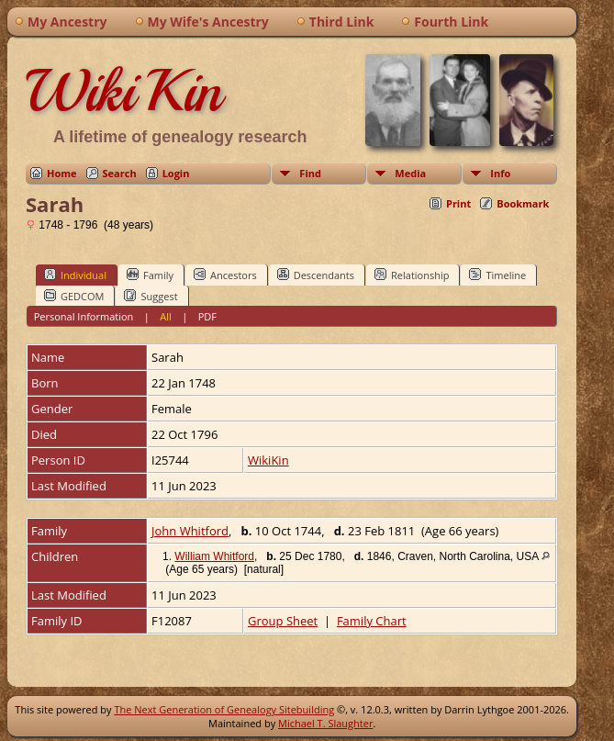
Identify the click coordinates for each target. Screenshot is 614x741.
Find (310, 173)
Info (500, 173)
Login (176, 173)
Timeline (497, 274)
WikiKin (124, 91)
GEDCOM (74, 295)
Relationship (411, 274)
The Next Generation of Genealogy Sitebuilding (224, 709)
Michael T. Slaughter (325, 723)
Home (62, 173)
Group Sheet (283, 620)
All (166, 316)
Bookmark (523, 203)
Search (120, 173)
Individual (75, 274)
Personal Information (84, 316)
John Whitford (190, 530)
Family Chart (372, 620)
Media (410, 173)
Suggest (150, 295)
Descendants (315, 274)
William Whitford (214, 556)
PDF (207, 316)
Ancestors (225, 274)
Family (150, 274)
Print (458, 203)
